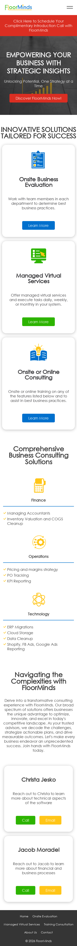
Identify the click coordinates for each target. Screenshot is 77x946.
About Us (30, 932)
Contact (47, 932)
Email (50, 820)
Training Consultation (59, 924)
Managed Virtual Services (22, 924)
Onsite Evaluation (44, 916)
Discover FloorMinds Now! (38, 98)
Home (24, 916)
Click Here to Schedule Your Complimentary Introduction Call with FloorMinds (38, 25)
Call (25, 820)
